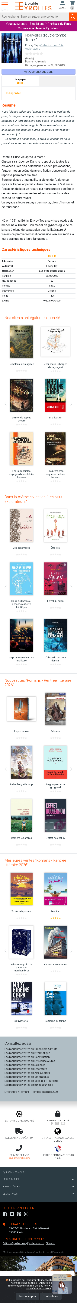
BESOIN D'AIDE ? (38, 1186)
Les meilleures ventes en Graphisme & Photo (31, 1049)
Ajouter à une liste (38, 71)
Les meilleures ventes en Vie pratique (27, 1076)
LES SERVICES (38, 1194)
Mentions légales (11, 1252)
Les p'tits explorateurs (52, 270)
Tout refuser (50, 1296)
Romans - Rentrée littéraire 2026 (39, 1091)
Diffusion (50, 1243)
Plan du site (58, 1252)
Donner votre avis (35, 61)
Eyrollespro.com (35, 1243)
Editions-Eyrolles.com (14, 1243)
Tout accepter (27, 1296)
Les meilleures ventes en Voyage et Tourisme (31, 1080)
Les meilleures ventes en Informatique (27, 1053)
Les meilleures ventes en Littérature (26, 1068)
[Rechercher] (34, 16)
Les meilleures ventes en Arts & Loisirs (27, 1072)
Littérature (11, 1091)
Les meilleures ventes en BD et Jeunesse (29, 1084)
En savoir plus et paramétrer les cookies (47, 1287)
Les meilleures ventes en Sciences (25, 1064)
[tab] (20, 81)
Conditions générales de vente (36, 1252)
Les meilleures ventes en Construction (27, 1056)
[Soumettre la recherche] (73, 16)
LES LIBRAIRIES (38, 1179)
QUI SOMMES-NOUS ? (14, 1172)
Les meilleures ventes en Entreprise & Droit (30, 1060)
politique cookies (27, 1282)
